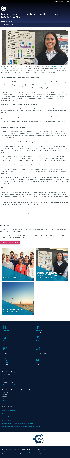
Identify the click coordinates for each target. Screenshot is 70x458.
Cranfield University (59, 1)
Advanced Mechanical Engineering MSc (25, 213)
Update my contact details (10, 242)
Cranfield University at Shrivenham (17, 390)
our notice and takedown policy (31, 451)
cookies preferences (48, 453)
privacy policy (27, 453)
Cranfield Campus (9, 372)
